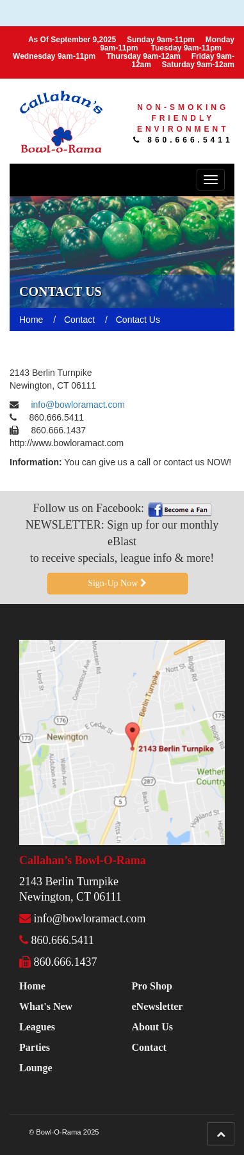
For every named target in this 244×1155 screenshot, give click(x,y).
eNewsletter (157, 1006)
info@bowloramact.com (78, 404)
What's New (45, 1006)
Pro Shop (152, 986)
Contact (149, 1047)
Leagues (37, 1026)
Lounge (36, 1067)
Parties (34, 1047)
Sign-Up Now (117, 583)
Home (32, 986)
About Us (152, 1026)
